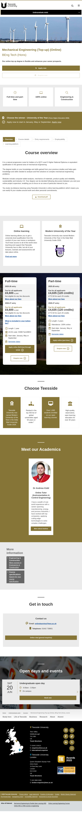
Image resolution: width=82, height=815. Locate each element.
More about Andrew (41, 531)
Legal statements (34, 798)
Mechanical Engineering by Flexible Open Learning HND (30, 807)
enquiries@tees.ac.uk (39, 752)
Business (33, 721)
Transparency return (17, 800)
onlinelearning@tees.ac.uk (45, 627)
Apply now (42, 68)
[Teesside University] (17, 744)
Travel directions (36, 745)
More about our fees (13, 302)
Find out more (11, 259)
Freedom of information (46, 798)
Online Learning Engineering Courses (59, 807)
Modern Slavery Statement (68, 798)
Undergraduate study (40, 12)
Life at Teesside (20, 721)
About (52, 721)
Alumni (60, 721)
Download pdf (41, 198)
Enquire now (42, 75)
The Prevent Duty (6, 800)
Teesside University (9, 5)
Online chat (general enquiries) (41, 641)
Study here (7, 721)
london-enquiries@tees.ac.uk (42, 786)
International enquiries (40, 754)
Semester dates (14, 344)
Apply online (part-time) (61, 343)
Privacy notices (23, 798)
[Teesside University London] (20, 754)
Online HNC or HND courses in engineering (26, 809)
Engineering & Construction (67, 97)
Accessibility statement (31, 800)
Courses (25, 717)
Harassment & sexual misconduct (48, 800)
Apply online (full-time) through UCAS (20, 351)
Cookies (57, 798)
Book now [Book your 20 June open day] (47, 701)
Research (43, 721)
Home (4, 717)
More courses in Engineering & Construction (15, 568)
